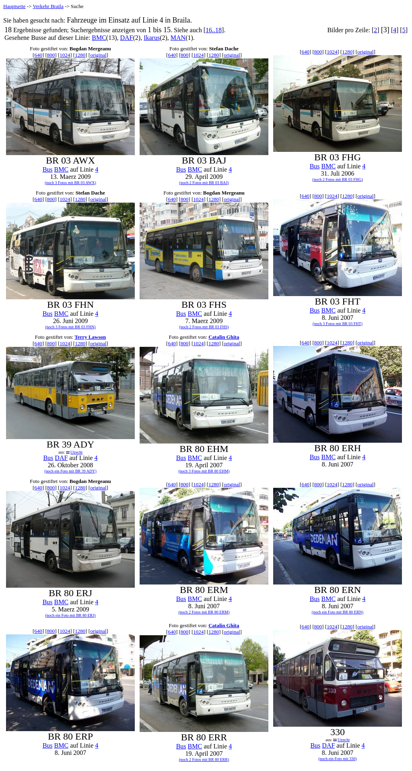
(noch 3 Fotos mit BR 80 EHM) (203, 471)
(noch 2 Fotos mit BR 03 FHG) (337, 179)
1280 (80, 55)
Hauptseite (14, 6)
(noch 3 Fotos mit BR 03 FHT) (338, 323)
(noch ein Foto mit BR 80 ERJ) (70, 615)
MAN (178, 37)
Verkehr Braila (48, 6)
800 (51, 55)
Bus (48, 169)
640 (38, 55)
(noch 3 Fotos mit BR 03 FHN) (70, 327)
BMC (99, 37)
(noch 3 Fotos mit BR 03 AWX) (70, 182)
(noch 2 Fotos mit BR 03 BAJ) (204, 182)
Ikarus (152, 37)
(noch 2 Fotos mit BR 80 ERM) (204, 612)
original (98, 55)
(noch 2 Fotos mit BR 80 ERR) (204, 759)
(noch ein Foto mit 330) (338, 758)
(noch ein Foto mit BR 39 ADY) (70, 471)
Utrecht (76, 452)
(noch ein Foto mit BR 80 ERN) (337, 612)
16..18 (214, 30)
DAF (126, 37)
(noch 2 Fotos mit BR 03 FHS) (204, 327)
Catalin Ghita (223, 337)
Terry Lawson (90, 337)
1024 (65, 55)
